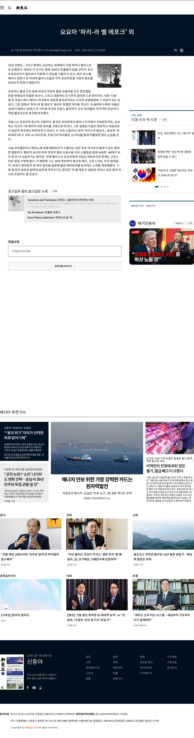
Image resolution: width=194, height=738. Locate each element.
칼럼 (88, 678)
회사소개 (15, 714)
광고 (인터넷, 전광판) (32, 714)
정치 (88, 656)
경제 (115, 656)
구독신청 (172, 662)
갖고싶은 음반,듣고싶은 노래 (28, 191)
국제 (115, 662)
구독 (55, 191)
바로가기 (179, 223)
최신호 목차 (146, 662)
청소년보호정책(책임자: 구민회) (111, 714)
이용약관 (69, 714)
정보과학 (118, 667)
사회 (88, 662)
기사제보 (172, 656)
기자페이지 (146, 673)
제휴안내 (48, 714)
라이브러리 (146, 667)
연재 (142, 656)
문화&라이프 (93, 667)
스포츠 (89, 673)
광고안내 (172, 667)
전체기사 (118, 678)
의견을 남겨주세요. (21, 251)
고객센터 (59, 714)
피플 (115, 673)
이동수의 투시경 (144, 119)
